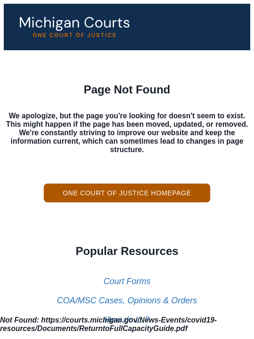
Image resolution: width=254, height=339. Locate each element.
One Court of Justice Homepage (127, 193)
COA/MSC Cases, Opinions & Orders (127, 300)
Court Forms (127, 281)
